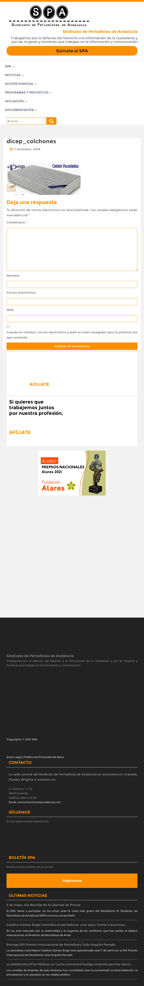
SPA (9, 66)
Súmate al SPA (72, 50)
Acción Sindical (21, 84)
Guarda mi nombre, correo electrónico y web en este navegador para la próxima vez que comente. (72, 334)
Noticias (14, 75)
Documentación (21, 110)
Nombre (13, 276)
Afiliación (16, 101)
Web (10, 310)
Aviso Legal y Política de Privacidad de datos (35, 757)
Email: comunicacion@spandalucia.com (35, 802)
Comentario (17, 222)
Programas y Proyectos (28, 92)
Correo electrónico (21, 293)
